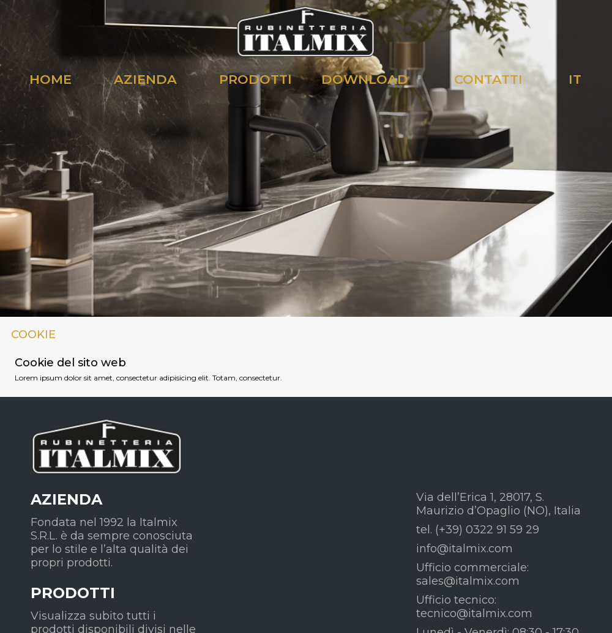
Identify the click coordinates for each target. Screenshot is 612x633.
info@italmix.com (464, 548)
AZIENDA (145, 79)
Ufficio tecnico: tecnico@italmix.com (474, 606)
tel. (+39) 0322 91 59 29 (477, 529)
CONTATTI (488, 79)
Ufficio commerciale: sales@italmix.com (472, 574)
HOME (50, 79)
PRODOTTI (255, 79)
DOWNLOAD (364, 79)
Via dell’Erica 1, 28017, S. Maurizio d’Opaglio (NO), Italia (498, 503)
